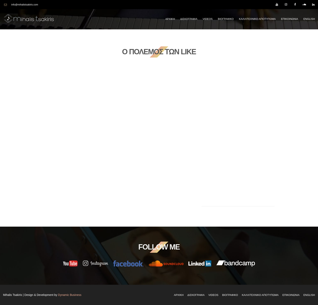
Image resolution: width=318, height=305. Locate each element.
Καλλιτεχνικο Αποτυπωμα (257, 18)
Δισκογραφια (189, 18)
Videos (208, 18)
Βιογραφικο (226, 18)
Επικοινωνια (289, 18)
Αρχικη (170, 18)
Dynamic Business (69, 294)
